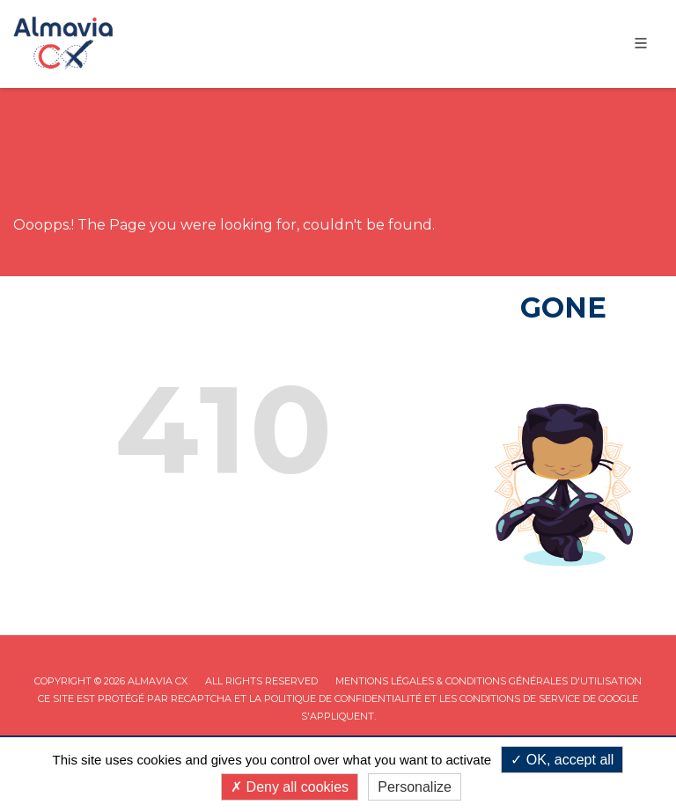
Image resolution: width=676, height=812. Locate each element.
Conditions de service (519, 698)
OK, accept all (562, 759)
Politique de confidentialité (343, 698)
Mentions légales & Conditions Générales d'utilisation (488, 681)
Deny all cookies (290, 786)
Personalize (415, 786)
